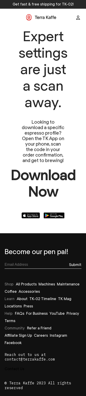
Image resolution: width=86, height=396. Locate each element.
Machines (47, 284)
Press (28, 306)
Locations (13, 306)
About (22, 298)
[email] (37, 264)
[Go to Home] (41, 17)
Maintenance (68, 284)
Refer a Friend (39, 328)
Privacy (73, 313)
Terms (10, 320)
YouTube (57, 313)
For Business (37, 313)
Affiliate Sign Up (18, 335)
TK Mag (64, 298)
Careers (41, 335)
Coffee (11, 291)
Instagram (58, 335)
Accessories (29, 291)
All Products (26, 284)
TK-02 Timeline (42, 298)
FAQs (19, 313)
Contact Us (14, 368)
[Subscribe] (75, 264)
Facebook (13, 342)
